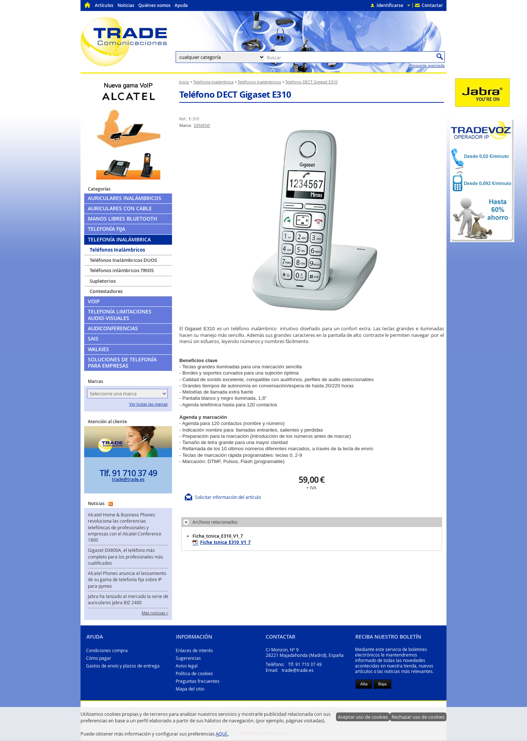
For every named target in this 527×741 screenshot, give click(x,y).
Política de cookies (194, 673)
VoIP (94, 301)
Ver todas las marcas (148, 404)
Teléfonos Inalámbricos (117, 250)
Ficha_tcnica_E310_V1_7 (222, 542)
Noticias (125, 5)
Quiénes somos (154, 5)
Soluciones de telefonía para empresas (122, 362)
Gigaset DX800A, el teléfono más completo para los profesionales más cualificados (125, 557)
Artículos (104, 5)
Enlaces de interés (194, 650)
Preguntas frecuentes (198, 681)
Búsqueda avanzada (427, 65)
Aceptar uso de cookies (363, 717)
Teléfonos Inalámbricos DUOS (123, 260)
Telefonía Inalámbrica (119, 239)
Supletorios (103, 281)
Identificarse (390, 5)
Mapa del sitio (190, 689)
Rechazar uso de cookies (418, 717)
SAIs (93, 338)
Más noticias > (155, 613)
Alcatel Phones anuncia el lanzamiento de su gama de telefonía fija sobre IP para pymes (127, 580)
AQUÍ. (222, 733)
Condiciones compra (107, 650)
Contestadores (106, 291)
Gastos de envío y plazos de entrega (123, 666)
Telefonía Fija (106, 229)
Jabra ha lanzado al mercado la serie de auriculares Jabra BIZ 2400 (128, 599)
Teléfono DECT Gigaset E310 (235, 94)
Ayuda (181, 5)
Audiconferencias (113, 328)
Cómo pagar (98, 658)
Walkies (98, 349)
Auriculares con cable (120, 208)
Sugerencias (188, 658)
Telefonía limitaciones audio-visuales (120, 314)
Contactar (432, 5)
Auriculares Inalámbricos (124, 198)
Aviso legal (187, 666)
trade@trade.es (128, 479)
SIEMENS (202, 125)
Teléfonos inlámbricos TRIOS (122, 270)
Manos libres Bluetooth (122, 218)
